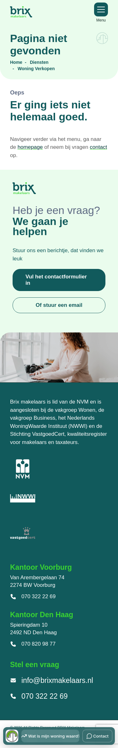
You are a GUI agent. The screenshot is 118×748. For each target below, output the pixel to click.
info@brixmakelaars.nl (51, 680)
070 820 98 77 (33, 644)
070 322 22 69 (33, 596)
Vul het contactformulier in (56, 280)
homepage (30, 147)
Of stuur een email (59, 305)
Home (16, 62)
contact (98, 147)
